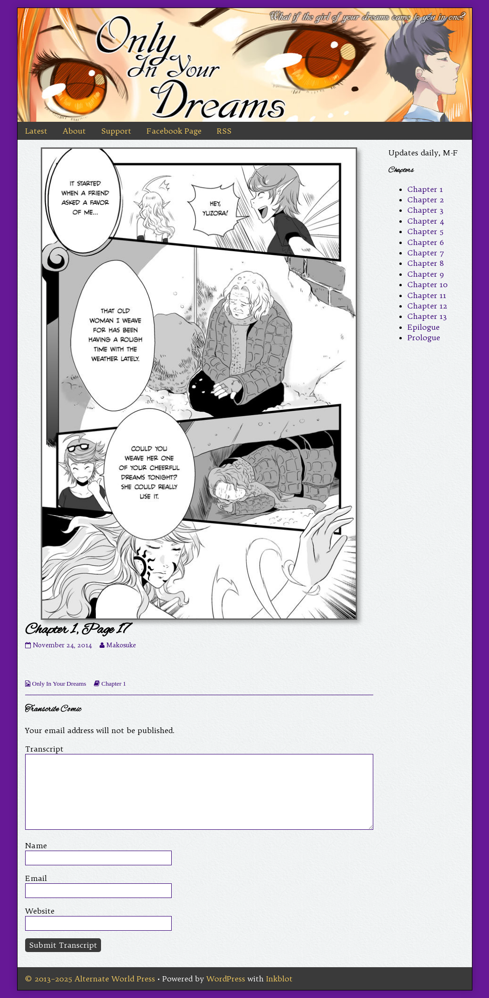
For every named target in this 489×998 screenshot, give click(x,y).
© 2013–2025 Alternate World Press (90, 978)
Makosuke (121, 645)
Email (36, 878)
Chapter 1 (113, 683)
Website (40, 911)
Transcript (44, 748)
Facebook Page (174, 131)
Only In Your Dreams (59, 683)
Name (36, 845)
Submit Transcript (63, 945)
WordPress (225, 978)
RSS (224, 131)
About (74, 131)
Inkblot (279, 978)
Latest (36, 131)
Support (116, 131)
